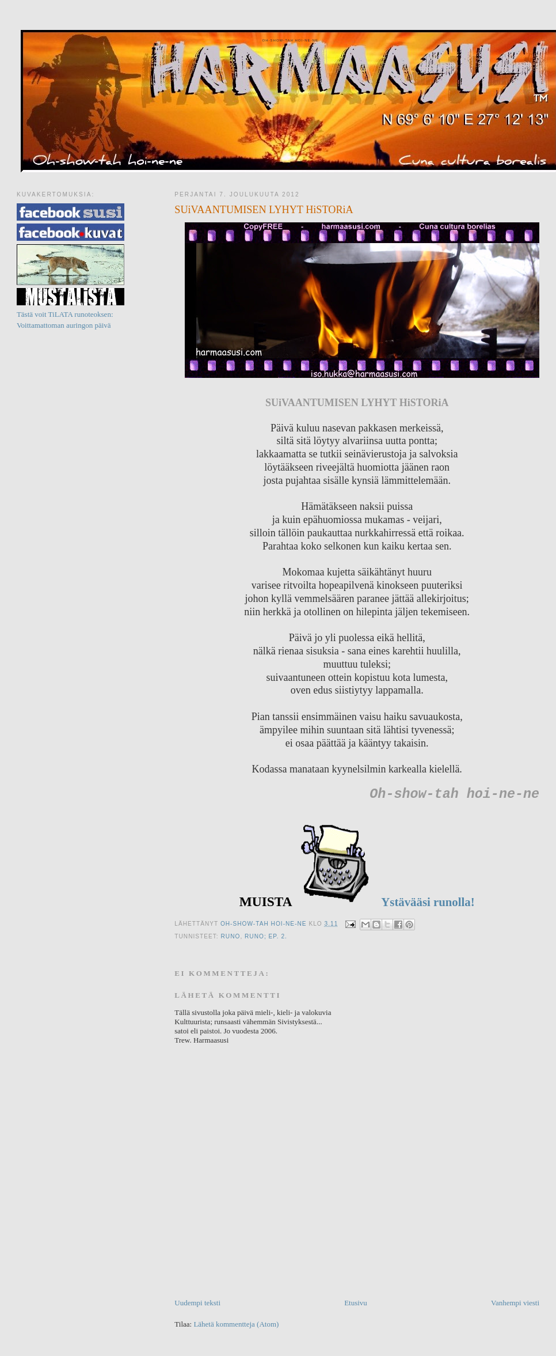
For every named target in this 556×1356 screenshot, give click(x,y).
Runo (231, 936)
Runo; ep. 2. (266, 936)
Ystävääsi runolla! (427, 901)
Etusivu (355, 1302)
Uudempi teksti (197, 1302)
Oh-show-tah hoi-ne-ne (289, 40)
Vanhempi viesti (515, 1302)
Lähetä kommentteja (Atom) (236, 1324)
